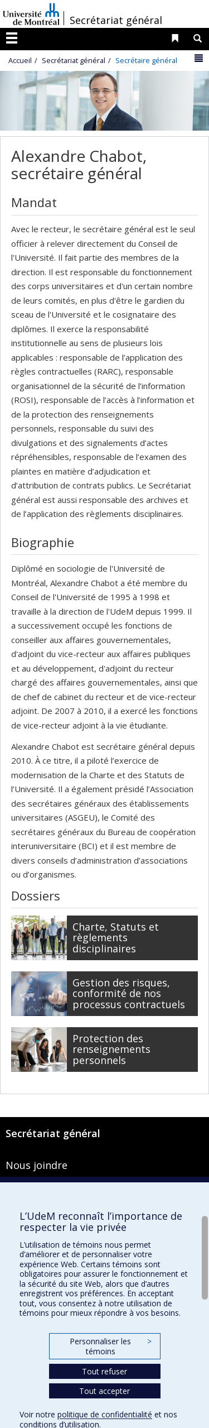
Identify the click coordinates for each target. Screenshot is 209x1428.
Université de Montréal (31, 14)
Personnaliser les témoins (110, 1346)
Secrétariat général (116, 20)
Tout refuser (104, 1371)
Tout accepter (104, 1391)
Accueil (20, 60)
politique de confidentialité (104, 1414)
